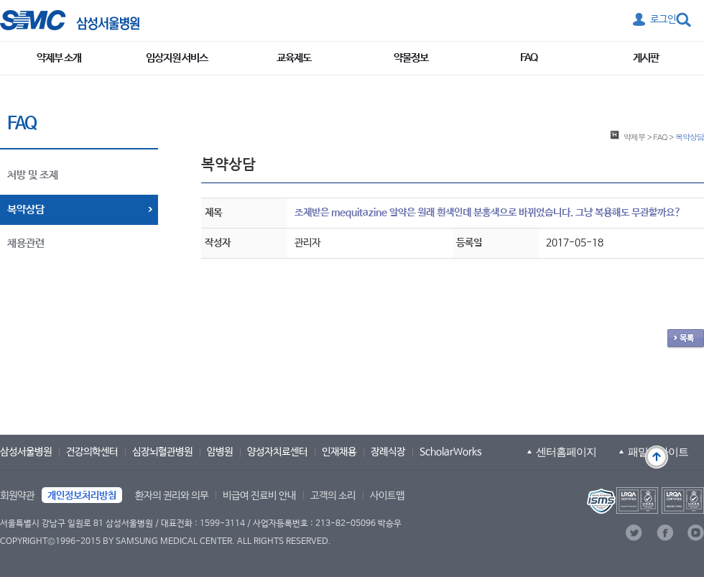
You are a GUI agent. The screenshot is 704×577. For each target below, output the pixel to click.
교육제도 (294, 58)
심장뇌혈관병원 (162, 452)
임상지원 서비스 (177, 58)
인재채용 (339, 452)
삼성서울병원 (26, 452)
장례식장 (388, 452)
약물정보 (411, 58)
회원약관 (17, 496)
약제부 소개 (59, 58)
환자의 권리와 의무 (171, 496)
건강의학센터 (92, 452)
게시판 (646, 58)
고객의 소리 (333, 496)
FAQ (528, 58)
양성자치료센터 (277, 452)
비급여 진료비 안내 (259, 496)
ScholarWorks (451, 452)
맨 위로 (656, 457)
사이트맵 (387, 496)
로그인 (663, 19)
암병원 (220, 452)
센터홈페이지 (566, 452)
